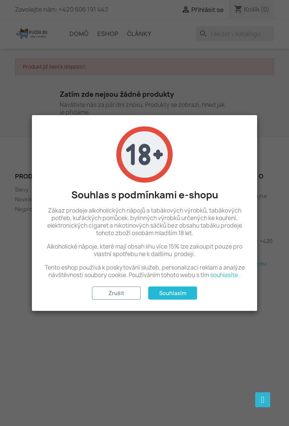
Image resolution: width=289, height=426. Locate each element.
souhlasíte (224, 275)
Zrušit (116, 293)
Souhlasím (173, 293)
